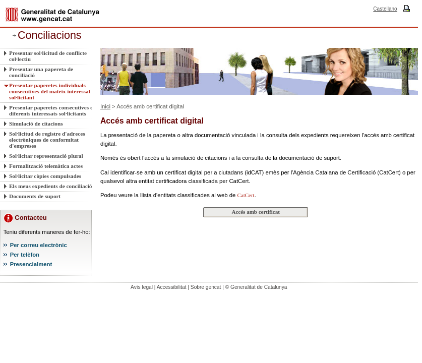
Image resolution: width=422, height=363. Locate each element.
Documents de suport (35, 196)
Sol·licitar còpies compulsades (45, 176)
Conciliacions (50, 35)
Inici (105, 106)
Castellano (385, 9)
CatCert (245, 195)
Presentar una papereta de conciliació (41, 72)
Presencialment (31, 264)
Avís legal (142, 287)
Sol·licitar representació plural (46, 156)
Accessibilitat (172, 287)
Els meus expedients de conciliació (50, 186)
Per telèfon (24, 255)
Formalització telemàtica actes (46, 166)
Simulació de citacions (36, 123)
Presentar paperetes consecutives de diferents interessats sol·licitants (52, 110)
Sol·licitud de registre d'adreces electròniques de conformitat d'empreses (47, 140)
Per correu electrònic (38, 245)
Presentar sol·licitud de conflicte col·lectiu (48, 56)
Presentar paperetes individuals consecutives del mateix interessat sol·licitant (49, 91)
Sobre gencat (206, 287)
